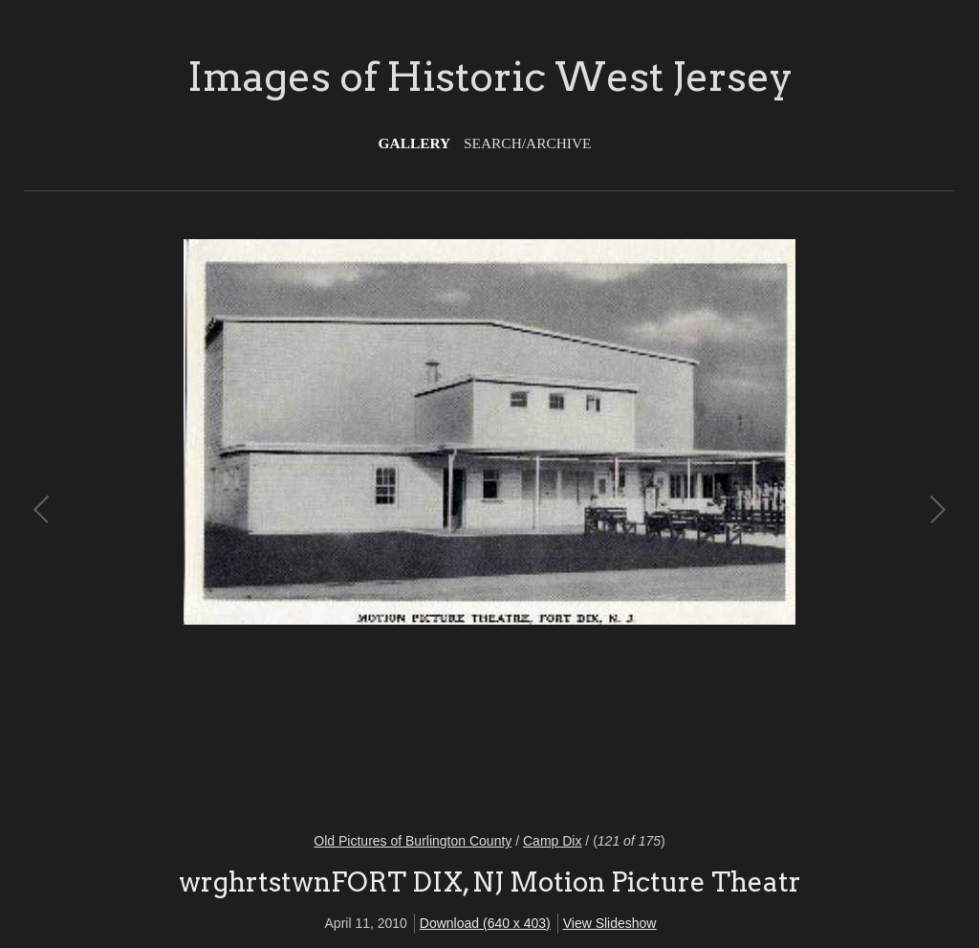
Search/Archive (527, 143)
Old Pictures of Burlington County (412, 841)
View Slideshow (610, 923)
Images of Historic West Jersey (490, 76)
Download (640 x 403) (485, 923)
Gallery (415, 143)
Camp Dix (552, 841)
